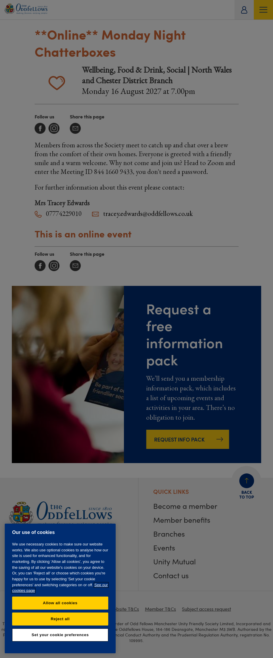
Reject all (60, 619)
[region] (60, 588)
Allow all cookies (60, 603)
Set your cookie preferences (60, 635)
